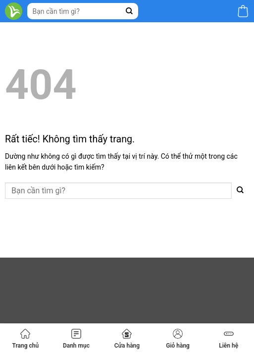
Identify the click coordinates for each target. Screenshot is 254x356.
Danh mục (76, 339)
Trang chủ (25, 339)
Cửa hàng (127, 339)
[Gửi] (129, 11)
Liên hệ (228, 339)
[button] (243, 11)
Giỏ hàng (178, 339)
